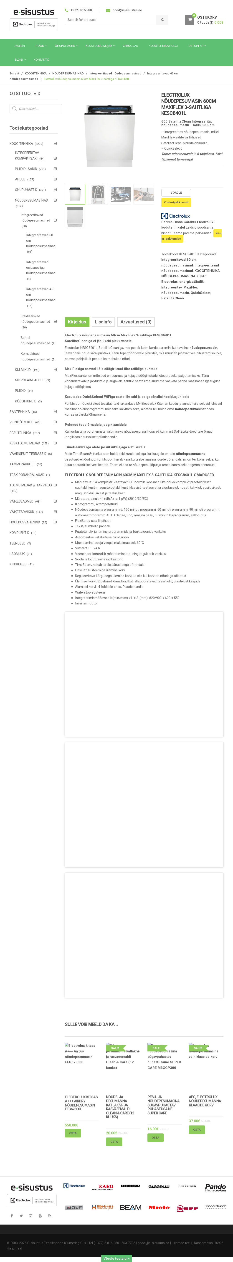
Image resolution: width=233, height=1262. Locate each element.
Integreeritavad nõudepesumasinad (115, 73)
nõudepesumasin (175, 293)
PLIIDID (20, 391)
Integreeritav (171, 287)
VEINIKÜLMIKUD (21, 422)
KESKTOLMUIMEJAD (25, 443)
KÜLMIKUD (23, 370)
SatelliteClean (172, 298)
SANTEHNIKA (20, 412)
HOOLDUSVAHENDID (25, 522)
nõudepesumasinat (190, 409)
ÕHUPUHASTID (26, 190)
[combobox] (111, 20)
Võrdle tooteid (117, 1259)
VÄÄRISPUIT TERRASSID (28, 454)
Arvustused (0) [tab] (136, 322)
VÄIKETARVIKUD (22, 512)
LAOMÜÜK (17, 554)
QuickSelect (200, 293)
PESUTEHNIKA (20, 433)
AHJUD (20, 179)
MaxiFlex (190, 287)
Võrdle (176, 192)
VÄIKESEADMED (21, 501)
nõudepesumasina (190, 454)
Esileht (14, 73)
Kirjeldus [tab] (77, 322)
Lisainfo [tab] (103, 322)
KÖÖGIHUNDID (25, 401)
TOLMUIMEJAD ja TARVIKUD (31, 485)
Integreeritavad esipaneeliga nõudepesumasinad (41, 267)
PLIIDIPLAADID (26, 169)
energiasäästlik (191, 282)
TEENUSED (17, 543)
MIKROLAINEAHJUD (30, 380)
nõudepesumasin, (204, 348)
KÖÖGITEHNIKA (36, 73)
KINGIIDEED (18, 564)
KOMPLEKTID (19, 533)
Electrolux (169, 282)
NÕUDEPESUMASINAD (68, 73)
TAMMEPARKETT (22, 464)
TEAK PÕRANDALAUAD (27, 475)
